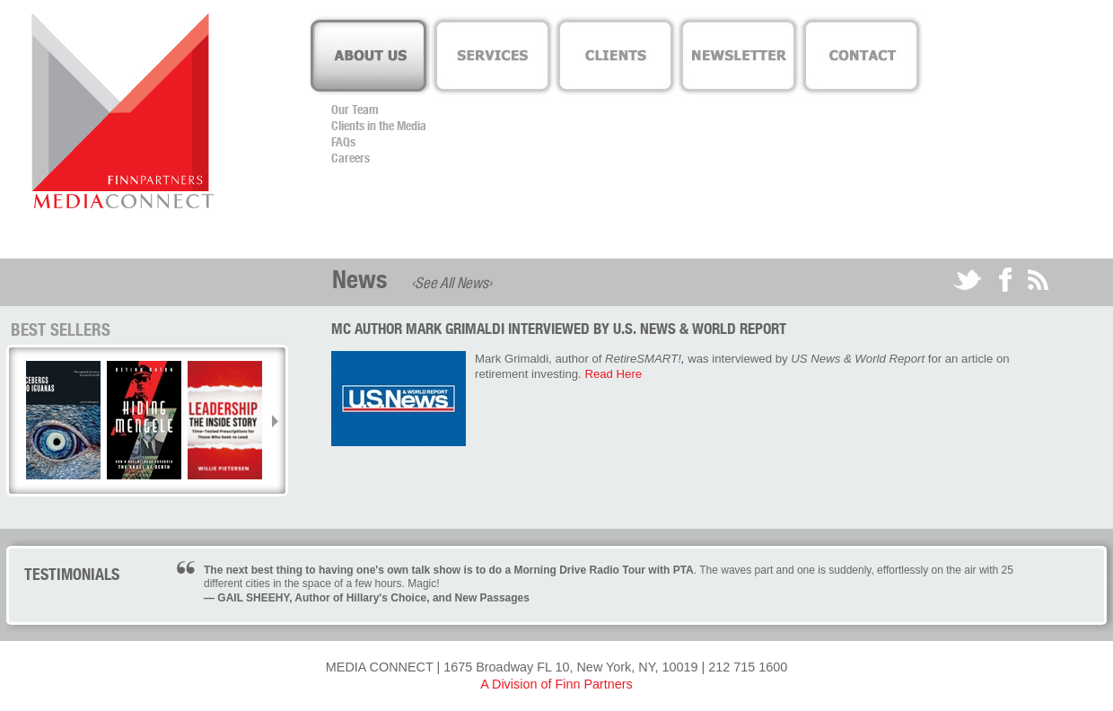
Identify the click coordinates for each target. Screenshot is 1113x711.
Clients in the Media (378, 125)
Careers (350, 158)
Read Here (613, 374)
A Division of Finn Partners (556, 684)
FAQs (343, 142)
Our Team (355, 109)
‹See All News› (451, 283)
